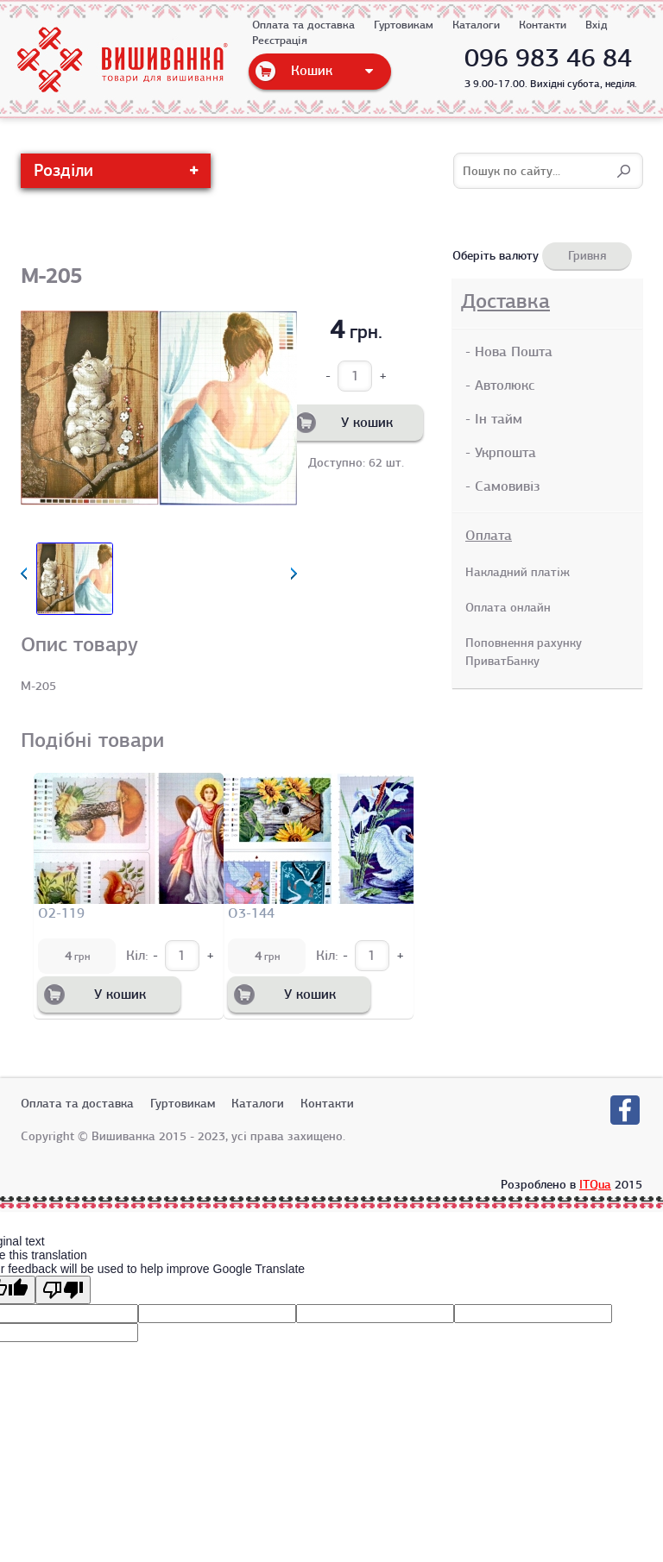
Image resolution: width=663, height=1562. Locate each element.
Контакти (542, 25)
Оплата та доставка (303, 25)
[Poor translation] (63, 1290)
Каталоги (476, 25)
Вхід (596, 25)
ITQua (595, 1184)
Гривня (587, 255)
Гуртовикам (403, 25)
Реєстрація (279, 40)
